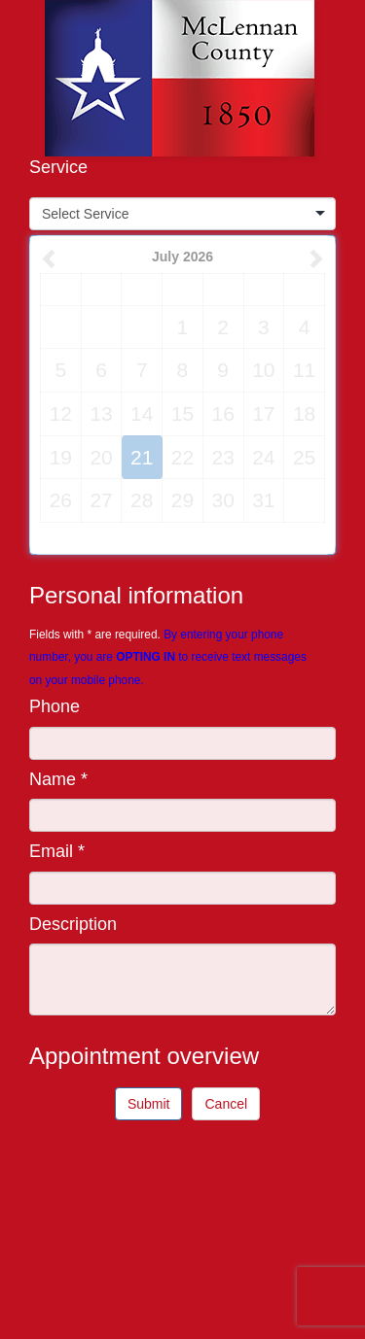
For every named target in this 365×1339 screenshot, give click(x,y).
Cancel (225, 1104)
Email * (57, 851)
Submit (149, 1104)
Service (58, 167)
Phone (54, 706)
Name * (58, 779)
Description (73, 924)
